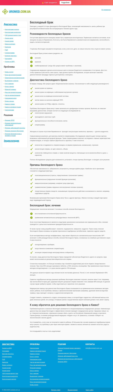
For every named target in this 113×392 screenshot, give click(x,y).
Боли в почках (9, 101)
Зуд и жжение (9, 83)
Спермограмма (9, 53)
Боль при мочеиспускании (13, 75)
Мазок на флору (10, 44)
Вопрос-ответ (55, 390)
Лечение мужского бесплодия (14, 131)
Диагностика (10, 24)
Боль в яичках (9, 86)
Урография (8, 59)
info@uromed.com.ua (94, 348)
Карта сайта (89, 390)
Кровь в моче (9, 72)
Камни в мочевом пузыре (13, 107)
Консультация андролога (13, 32)
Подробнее (65, 2)
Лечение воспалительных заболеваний (70, 359)
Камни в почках (10, 104)
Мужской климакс (10, 89)
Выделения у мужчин (11, 81)
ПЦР (6, 50)
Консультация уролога (12, 29)
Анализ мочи (9, 38)
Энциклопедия (11, 140)
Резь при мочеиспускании (13, 92)
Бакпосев (8, 47)
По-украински (106, 10)
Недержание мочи (10, 98)
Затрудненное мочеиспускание (14, 78)
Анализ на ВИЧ (10, 61)
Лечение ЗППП (9, 120)
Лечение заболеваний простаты (15, 128)
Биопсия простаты (10, 56)
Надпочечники (9, 110)
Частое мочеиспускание (12, 95)
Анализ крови (9, 41)
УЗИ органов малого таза (13, 35)
